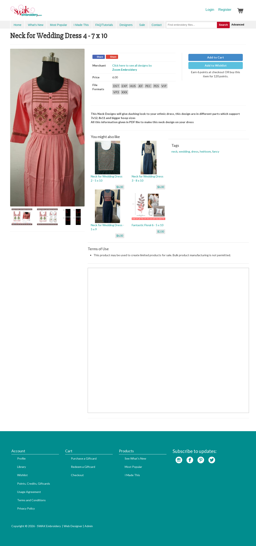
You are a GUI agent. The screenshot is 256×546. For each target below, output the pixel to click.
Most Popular (58, 25)
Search (223, 24)
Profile (21, 458)
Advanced (237, 24)
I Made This (81, 25)
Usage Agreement (29, 492)
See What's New (135, 458)
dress (195, 151)
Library (21, 466)
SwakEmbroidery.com (41, 12)
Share (100, 57)
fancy (215, 151)
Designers (126, 25)
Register (224, 10)
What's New (35, 25)
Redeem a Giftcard (83, 466)
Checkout (77, 475)
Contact (156, 25)
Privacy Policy (26, 508)
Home (17, 25)
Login (210, 10)
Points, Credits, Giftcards (33, 483)
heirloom (205, 151)
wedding (184, 151)
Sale (142, 25)
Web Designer (73, 526)
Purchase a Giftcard (84, 458)
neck (174, 151)
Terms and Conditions (31, 500)
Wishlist (22, 475)
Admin (89, 526)
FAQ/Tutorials (104, 25)
